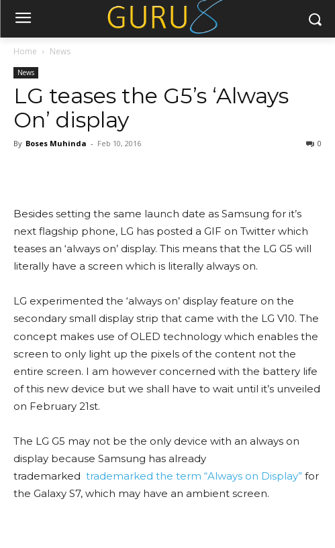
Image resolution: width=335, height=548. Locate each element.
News (60, 51)
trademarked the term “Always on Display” (192, 476)
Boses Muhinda (56, 143)
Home (25, 51)
